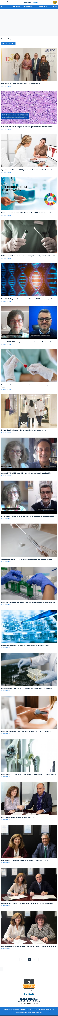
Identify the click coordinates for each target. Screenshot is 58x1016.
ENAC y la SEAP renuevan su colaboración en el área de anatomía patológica (27, 516)
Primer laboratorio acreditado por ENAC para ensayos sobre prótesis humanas (28, 775)
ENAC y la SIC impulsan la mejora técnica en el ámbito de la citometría (25, 861)
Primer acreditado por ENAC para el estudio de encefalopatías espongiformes (28, 602)
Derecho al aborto (42, 7)
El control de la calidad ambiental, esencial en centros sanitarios (23, 430)
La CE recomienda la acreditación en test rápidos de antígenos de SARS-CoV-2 (28, 256)
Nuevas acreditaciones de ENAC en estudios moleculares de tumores (25, 645)
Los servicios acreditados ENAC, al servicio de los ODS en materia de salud (26, 213)
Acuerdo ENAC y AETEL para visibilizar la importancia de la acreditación (26, 473)
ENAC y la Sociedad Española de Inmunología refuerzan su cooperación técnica (28, 947)
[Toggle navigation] (2, 2)
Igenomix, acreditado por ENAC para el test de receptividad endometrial (26, 170)
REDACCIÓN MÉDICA (6, 86)
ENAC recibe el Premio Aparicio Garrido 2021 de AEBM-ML (21, 84)
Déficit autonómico (28, 7)
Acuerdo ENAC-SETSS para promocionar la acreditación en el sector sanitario (27, 342)
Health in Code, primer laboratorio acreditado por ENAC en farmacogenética (28, 299)
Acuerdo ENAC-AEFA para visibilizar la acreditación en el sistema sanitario (27, 904)
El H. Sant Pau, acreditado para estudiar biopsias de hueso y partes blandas (27, 127)
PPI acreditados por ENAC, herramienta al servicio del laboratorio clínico (26, 689)
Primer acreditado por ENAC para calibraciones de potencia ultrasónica (26, 732)
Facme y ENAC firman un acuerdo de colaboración (18, 818)
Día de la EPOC (16, 7)
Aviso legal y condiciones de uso (29, 1004)
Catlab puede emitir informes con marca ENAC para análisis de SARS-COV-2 (27, 559)
